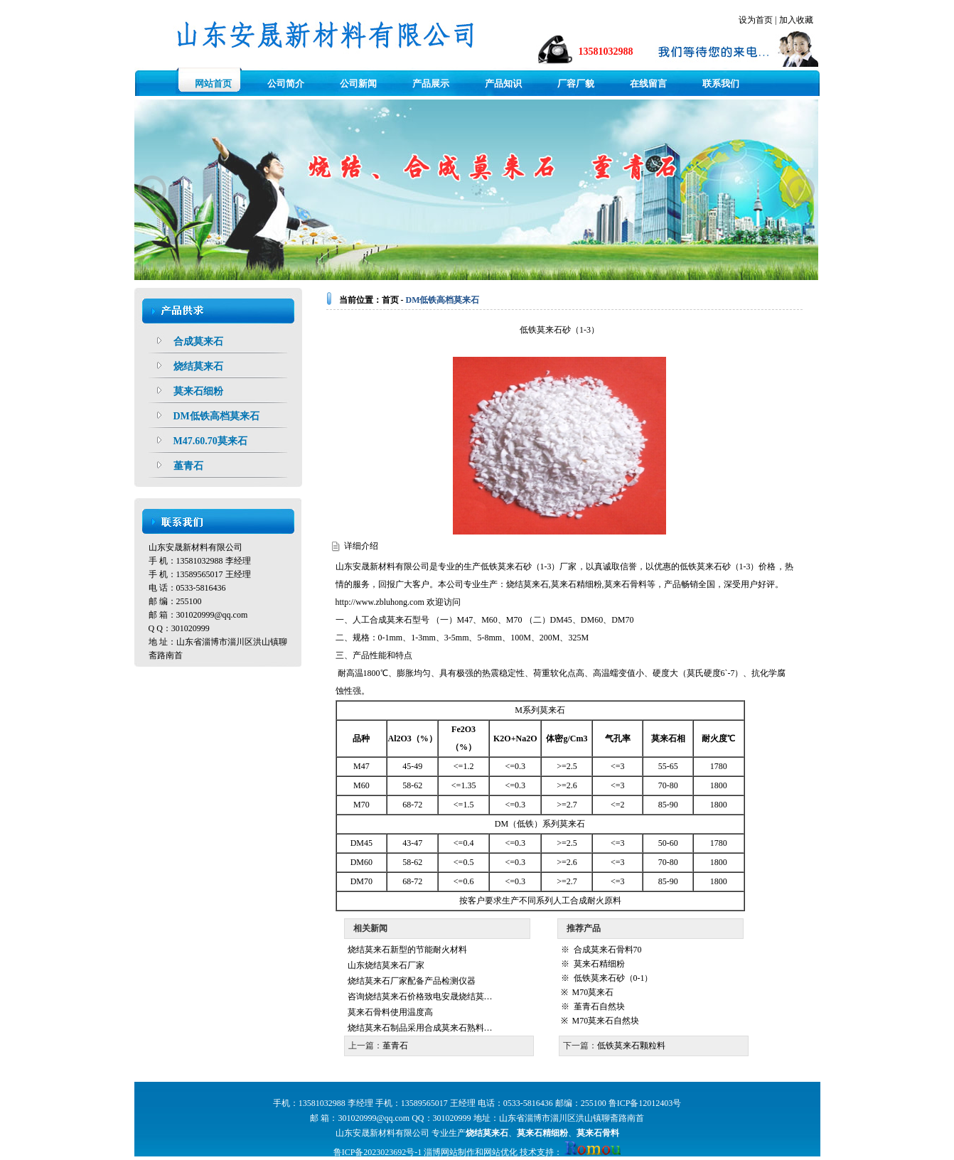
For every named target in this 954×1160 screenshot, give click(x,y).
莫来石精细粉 (576, 584)
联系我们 (720, 83)
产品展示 (430, 83)
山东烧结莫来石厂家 (386, 965)
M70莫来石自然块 (606, 1021)
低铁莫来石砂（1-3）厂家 (529, 566)
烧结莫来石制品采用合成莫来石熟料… (420, 1028)
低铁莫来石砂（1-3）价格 (728, 566)
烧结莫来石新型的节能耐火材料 (407, 950)
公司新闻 (358, 83)
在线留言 (648, 83)
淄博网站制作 (449, 1152)
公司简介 (285, 83)
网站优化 (500, 1152)
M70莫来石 (593, 992)
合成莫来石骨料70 (608, 950)
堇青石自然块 (599, 1006)
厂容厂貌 (575, 83)
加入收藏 (796, 20)
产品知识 (503, 83)
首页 (390, 300)
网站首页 (213, 83)
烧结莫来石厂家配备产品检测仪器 (412, 981)
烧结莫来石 (527, 584)
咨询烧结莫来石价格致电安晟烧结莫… (420, 996)
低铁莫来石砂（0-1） (613, 978)
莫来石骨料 (625, 584)
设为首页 (756, 20)
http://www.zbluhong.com (380, 602)
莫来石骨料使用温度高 (390, 1012)
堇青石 (395, 1046)
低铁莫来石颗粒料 (631, 1046)
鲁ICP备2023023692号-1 (377, 1152)
